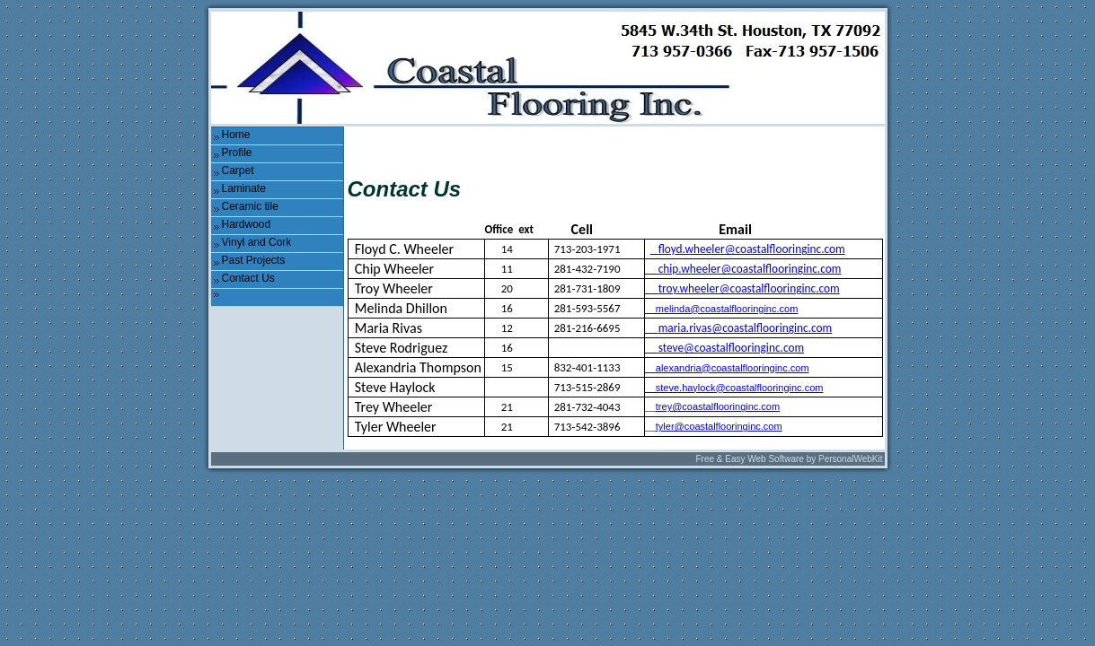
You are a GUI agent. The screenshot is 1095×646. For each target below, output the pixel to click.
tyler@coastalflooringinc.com (719, 426)
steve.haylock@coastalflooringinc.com (734, 387)
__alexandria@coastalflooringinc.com (727, 367)
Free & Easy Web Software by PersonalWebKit (788, 459)
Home (236, 134)
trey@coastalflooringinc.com (718, 406)
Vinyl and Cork (257, 242)
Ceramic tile (250, 206)
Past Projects (254, 260)
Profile (237, 152)
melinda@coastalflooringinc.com (722, 308)
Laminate (244, 188)
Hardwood (246, 224)
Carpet (238, 170)
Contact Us (248, 278)
